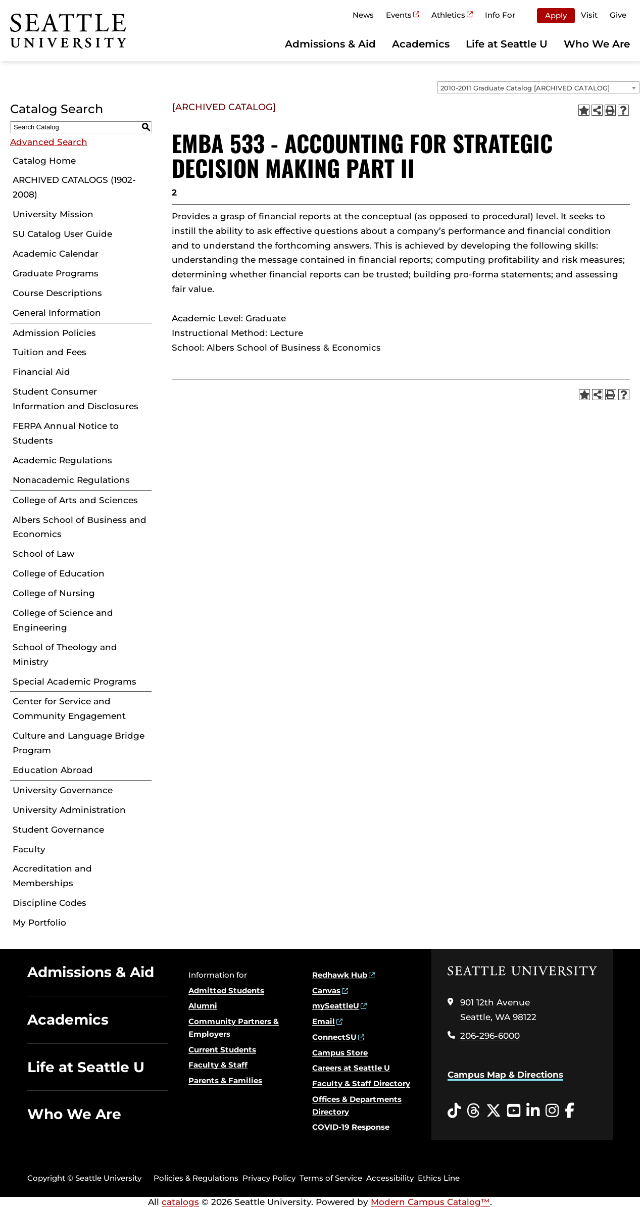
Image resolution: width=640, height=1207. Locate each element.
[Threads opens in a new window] (473, 1111)
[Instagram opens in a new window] (552, 1111)
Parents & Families (225, 1080)
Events (399, 15)
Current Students (222, 1049)
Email (323, 1021)
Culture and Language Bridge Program (78, 743)
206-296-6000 (490, 1036)
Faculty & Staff (218, 1065)
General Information (57, 313)
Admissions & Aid (330, 44)
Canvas (326, 990)
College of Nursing (54, 593)
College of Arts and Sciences (75, 500)
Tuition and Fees (49, 352)
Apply (556, 15)
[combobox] (538, 87)
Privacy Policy (269, 1178)
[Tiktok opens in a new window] (454, 1111)
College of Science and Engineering (63, 620)
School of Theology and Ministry (65, 654)
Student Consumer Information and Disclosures (75, 399)
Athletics (448, 15)
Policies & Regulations (196, 1178)
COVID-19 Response (350, 1127)
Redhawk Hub (339, 975)
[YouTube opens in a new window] (513, 1111)
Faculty (29, 849)
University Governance (63, 790)
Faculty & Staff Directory (361, 1083)
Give (618, 15)
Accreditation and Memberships (52, 875)
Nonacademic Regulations (71, 480)
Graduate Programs (56, 273)
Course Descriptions (57, 293)
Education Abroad (53, 770)
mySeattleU (335, 1005)
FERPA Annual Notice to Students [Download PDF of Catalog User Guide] (66, 433)
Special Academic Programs (74, 682)
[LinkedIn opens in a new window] (532, 1111)
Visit (589, 15)
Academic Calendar (56, 254)
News (363, 15)
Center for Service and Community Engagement (69, 708)
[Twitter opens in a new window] (493, 1111)
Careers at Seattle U (351, 1068)
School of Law (43, 554)
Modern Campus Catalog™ (430, 1202)
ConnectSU (334, 1037)
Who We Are (597, 44)
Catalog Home (44, 161)
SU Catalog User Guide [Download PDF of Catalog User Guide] (62, 234)
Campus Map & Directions (505, 1075)
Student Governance (58, 830)
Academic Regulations (62, 460)
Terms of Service (331, 1178)
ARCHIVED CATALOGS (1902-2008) (74, 187)
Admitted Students (226, 990)
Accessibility (390, 1178)
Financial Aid (41, 372)
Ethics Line (439, 1178)
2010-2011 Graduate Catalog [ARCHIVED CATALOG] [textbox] (525, 88)
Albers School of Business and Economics (79, 527)
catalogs (180, 1202)
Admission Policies (54, 333)
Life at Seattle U (507, 44)
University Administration (69, 810)
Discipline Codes (49, 903)
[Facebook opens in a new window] (569, 1111)
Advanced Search (48, 142)
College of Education (59, 573)
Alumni (202, 1005)
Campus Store (340, 1052)
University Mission (53, 214)
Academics (421, 44)
